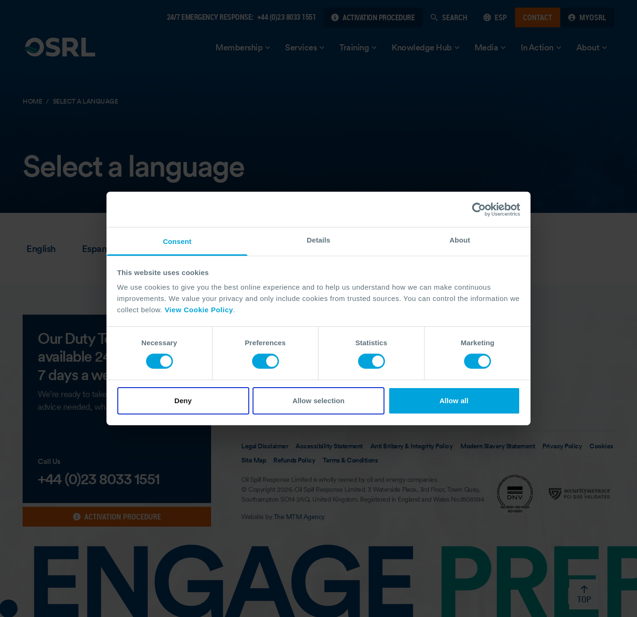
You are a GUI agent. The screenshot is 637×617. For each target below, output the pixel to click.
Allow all (454, 401)
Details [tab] (318, 240)
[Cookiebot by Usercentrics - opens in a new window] (479, 209)
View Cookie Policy (198, 310)
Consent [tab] (177, 241)
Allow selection (319, 401)
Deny (183, 401)
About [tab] (459, 240)
